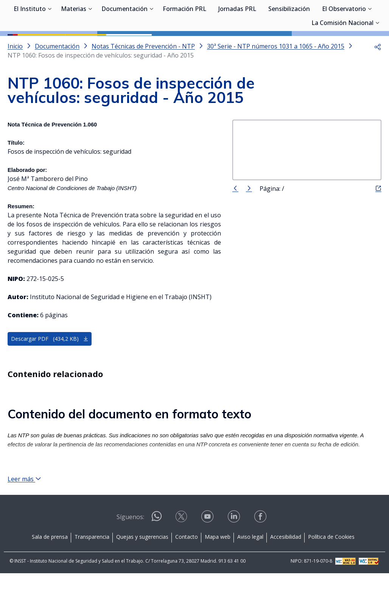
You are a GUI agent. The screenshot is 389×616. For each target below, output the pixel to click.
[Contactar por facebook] (261, 561)
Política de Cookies (331, 579)
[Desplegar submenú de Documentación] (151, 44)
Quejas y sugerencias (142, 579)
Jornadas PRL (237, 45)
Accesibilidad (285, 579)
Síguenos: (130, 559)
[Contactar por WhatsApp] (157, 562)
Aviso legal (250, 579)
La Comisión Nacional (342, 59)
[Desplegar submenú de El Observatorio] (369, 44)
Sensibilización (289, 45)
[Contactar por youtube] (208, 561)
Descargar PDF (50, 373)
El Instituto (30, 45)
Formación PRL (184, 45)
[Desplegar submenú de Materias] (90, 44)
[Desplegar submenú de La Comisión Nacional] (377, 58)
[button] (377, 80)
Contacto (186, 579)
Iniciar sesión (352, 17)
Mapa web (217, 579)
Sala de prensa (50, 579)
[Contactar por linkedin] (234, 561)
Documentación (124, 45)
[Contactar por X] (182, 561)
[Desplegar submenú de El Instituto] (49, 44)
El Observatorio (344, 45)
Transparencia (92, 579)
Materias (73, 45)
